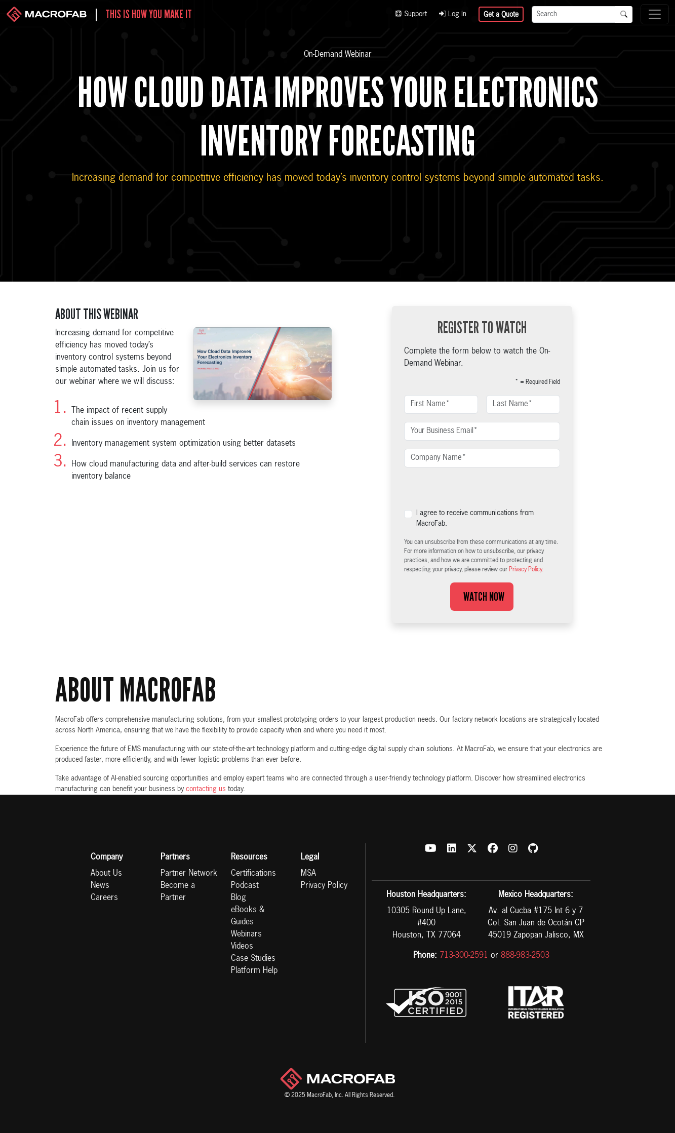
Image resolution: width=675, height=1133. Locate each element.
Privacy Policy (324, 886)
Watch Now (481, 597)
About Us (106, 874)
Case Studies (253, 959)
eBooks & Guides (247, 916)
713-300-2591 (464, 956)
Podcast (245, 886)
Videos (242, 947)
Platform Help (254, 971)
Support (411, 14)
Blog (238, 898)
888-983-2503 (525, 956)
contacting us (206, 789)
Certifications (253, 874)
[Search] (574, 14)
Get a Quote (501, 14)
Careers (104, 898)
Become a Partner (178, 892)
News (100, 886)
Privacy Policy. (526, 570)
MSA (308, 874)
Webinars (246, 934)
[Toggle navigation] (655, 14)
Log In (452, 14)
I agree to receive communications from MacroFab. (475, 518)
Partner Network (189, 874)
